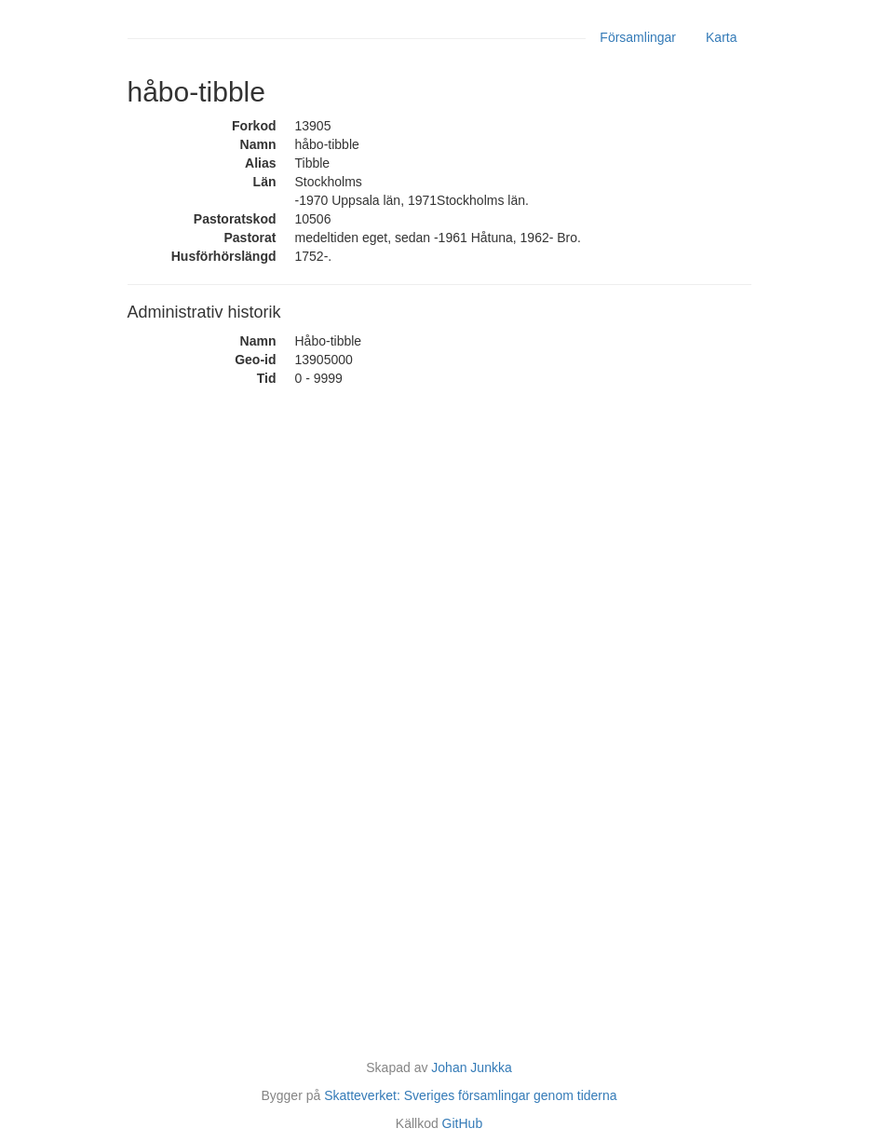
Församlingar (638, 37)
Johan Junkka (471, 1067)
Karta (721, 37)
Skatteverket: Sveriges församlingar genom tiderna (470, 1095)
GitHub (462, 1123)
